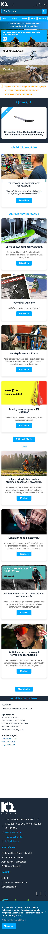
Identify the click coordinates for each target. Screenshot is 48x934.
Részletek (24, 498)
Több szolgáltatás (24, 439)
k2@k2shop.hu (8, 744)
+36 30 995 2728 (8, 739)
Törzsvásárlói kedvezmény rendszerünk (23, 184)
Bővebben (24, 200)
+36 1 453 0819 (8, 741)
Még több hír (24, 689)
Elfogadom (9, 927)
